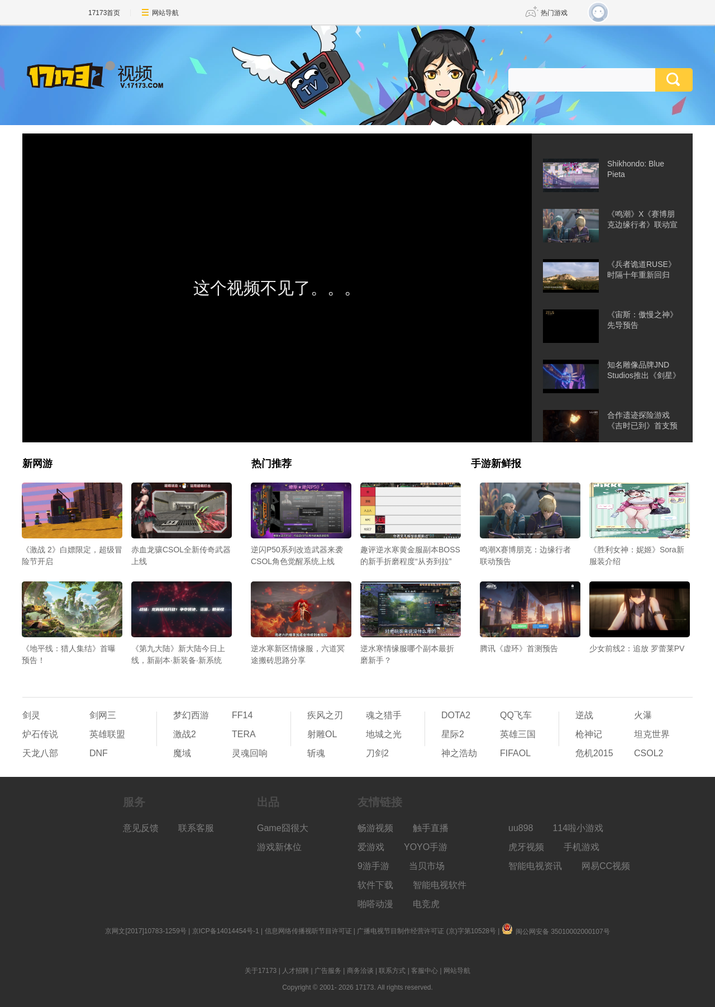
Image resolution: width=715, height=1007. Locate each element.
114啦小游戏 (578, 828)
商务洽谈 (360, 971)
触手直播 (431, 828)
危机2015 (594, 753)
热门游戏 (554, 13)
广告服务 (327, 971)
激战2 (184, 734)
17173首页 (104, 13)
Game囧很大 (282, 828)
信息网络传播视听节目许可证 (308, 931)
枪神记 (588, 734)
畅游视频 (375, 828)
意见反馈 (141, 828)
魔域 (182, 753)
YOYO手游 (425, 847)
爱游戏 (371, 847)
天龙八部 (40, 753)
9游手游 (373, 866)
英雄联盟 (107, 734)
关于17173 (261, 971)
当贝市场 (427, 866)
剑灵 (31, 715)
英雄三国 (518, 734)
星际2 (452, 734)
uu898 (520, 828)
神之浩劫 (459, 753)
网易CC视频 (605, 866)
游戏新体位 (279, 847)
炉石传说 (40, 734)
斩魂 (316, 753)
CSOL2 (648, 753)
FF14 (242, 715)
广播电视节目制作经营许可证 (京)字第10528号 (426, 931)
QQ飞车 (516, 715)
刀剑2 (377, 753)
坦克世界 (652, 734)
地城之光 (384, 734)
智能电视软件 (439, 885)
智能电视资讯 (535, 866)
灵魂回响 (250, 753)
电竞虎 (426, 904)
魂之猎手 (384, 715)
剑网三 (102, 715)
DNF (98, 753)
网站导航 (165, 13)
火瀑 (643, 715)
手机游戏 (581, 847)
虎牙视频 (526, 847)
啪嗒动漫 (375, 904)
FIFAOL (515, 753)
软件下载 (375, 885)
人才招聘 (295, 971)
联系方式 (392, 971)
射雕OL (322, 734)
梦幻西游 (191, 715)
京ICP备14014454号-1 (225, 931)
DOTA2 (455, 715)
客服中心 (424, 971)
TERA (244, 734)
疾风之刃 (325, 715)
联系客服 (196, 828)
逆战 (584, 715)
